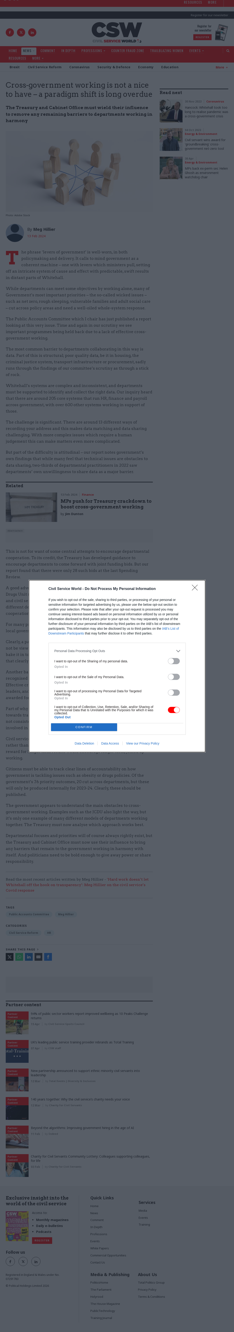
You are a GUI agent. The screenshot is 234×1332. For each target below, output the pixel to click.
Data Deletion (84, 743)
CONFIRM (84, 727)
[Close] (196, 589)
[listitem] (117, 651)
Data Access (110, 743)
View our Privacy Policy (142, 743)
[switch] (174, 661)
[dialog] (117, 666)
